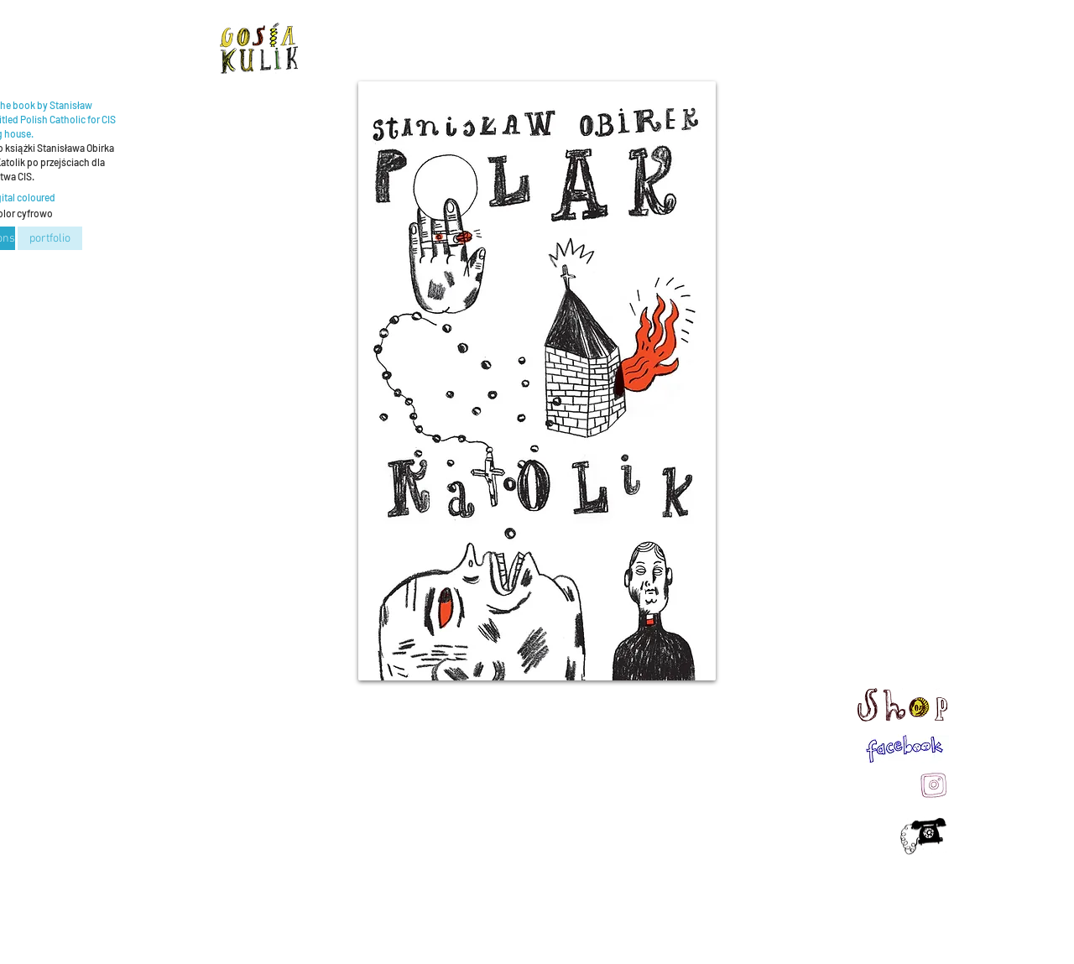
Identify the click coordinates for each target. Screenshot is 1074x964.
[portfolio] (50, 238)
